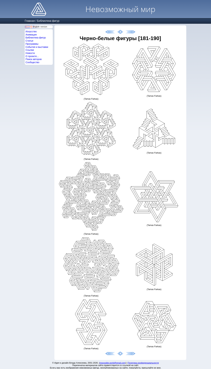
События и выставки (37, 47)
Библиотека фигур (48, 20)
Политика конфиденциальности (143, 363)
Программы (32, 44)
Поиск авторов (34, 59)
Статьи (29, 40)
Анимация (31, 34)
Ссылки (30, 50)
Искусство (31, 31)
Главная (30, 20)
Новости (30, 53)
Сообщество (32, 62)
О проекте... (32, 56)
